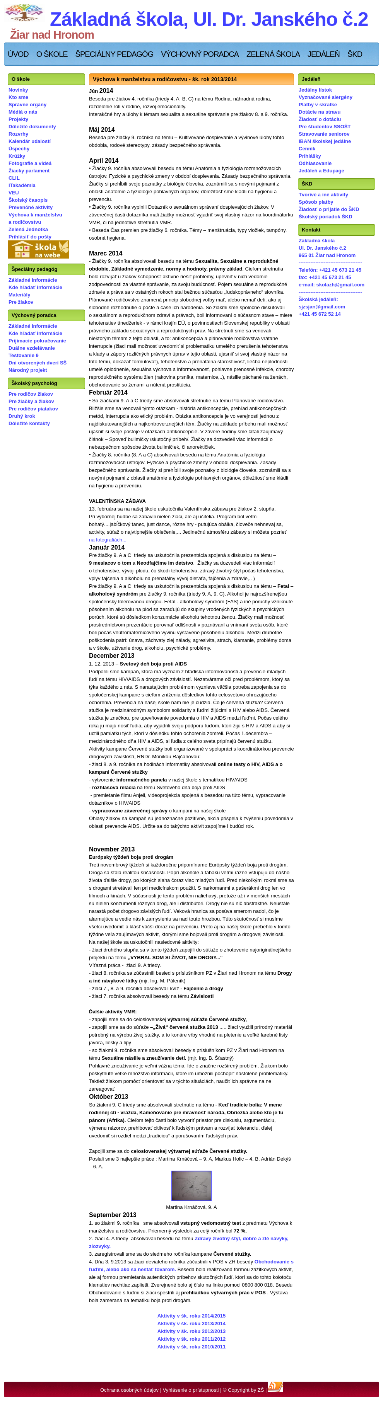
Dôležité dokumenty (32, 126)
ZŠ (261, 1390)
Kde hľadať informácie (35, 287)
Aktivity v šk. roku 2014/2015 (191, 1316)
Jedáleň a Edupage (321, 171)
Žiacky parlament (29, 171)
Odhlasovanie (315, 163)
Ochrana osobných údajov (129, 1390)
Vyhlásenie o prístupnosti (191, 1390)
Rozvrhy (18, 134)
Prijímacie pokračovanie (37, 341)
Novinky (18, 90)
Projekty (18, 119)
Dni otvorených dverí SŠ (38, 363)
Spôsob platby (316, 202)
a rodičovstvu (25, 222)
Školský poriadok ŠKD (325, 217)
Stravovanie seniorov (324, 134)
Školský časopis (28, 200)
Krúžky (17, 156)
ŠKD (354, 54)
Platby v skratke (318, 104)
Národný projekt (28, 370)
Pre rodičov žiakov (31, 394)
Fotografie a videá (30, 163)
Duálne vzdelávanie (32, 348)
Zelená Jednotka (28, 229)
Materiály (19, 295)
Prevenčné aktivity (31, 207)
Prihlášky (310, 156)
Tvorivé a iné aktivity (323, 194)
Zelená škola (273, 54)
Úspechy (19, 149)
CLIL (14, 178)
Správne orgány (27, 104)
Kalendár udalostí (30, 141)
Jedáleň (324, 54)
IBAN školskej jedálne (325, 141)
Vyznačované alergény (325, 97)
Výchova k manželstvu (35, 215)
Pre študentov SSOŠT (325, 126)
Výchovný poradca (200, 54)
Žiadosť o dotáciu (320, 119)
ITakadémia (22, 185)
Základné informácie (33, 280)
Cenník (307, 149)
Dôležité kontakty (29, 423)
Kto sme (18, 97)
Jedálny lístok (315, 90)
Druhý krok (22, 416)
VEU (14, 193)
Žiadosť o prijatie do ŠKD (329, 209)
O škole (52, 54)
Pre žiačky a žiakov (31, 401)
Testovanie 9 (24, 355)
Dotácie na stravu (319, 112)
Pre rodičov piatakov (33, 409)
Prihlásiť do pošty (30, 237)
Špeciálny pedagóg (114, 54)
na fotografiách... (108, 540)
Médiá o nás (23, 112)
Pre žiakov (21, 302)
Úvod (18, 54)
